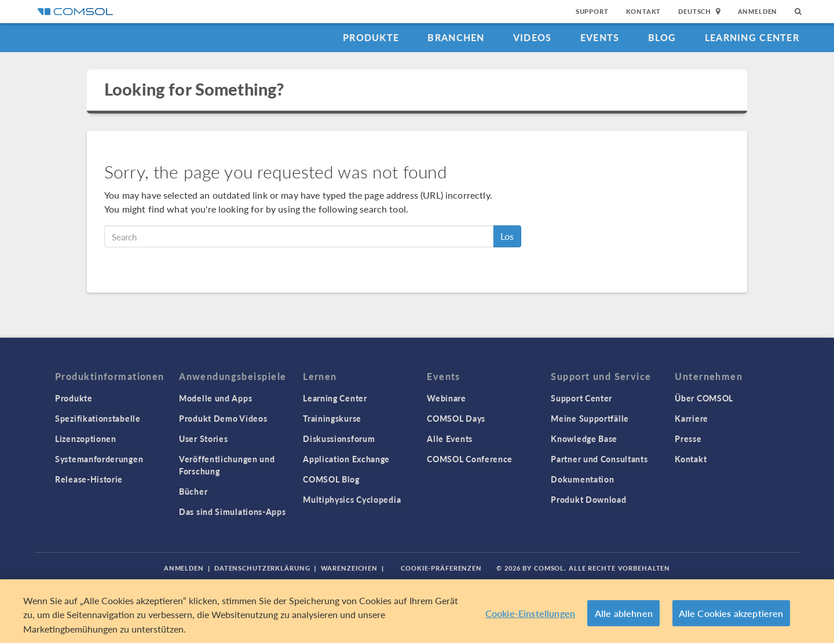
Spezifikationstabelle (98, 418)
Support (592, 11)
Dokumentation (582, 479)
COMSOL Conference (470, 459)
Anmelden (758, 11)
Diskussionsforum (339, 438)
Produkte (371, 37)
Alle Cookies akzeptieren (731, 616)
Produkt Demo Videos (223, 418)
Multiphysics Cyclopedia (352, 499)
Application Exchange (346, 459)
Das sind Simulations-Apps (232, 511)
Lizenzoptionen (85, 438)
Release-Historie (89, 479)
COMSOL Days (456, 418)
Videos (532, 37)
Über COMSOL (704, 398)
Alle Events (450, 438)
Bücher (193, 491)
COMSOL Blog (331, 479)
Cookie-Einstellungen (530, 616)
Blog (662, 37)
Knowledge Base (584, 438)
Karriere (691, 418)
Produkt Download (588, 499)
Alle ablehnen (624, 616)
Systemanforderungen (99, 459)
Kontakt (643, 11)
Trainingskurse (332, 418)
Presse (688, 438)
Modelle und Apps (215, 398)
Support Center (581, 398)
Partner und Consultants (599, 459)
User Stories (203, 438)
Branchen (455, 37)
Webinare (446, 398)
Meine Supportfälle (590, 418)
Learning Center (752, 37)
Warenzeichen (349, 568)
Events (600, 37)
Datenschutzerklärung (262, 568)
